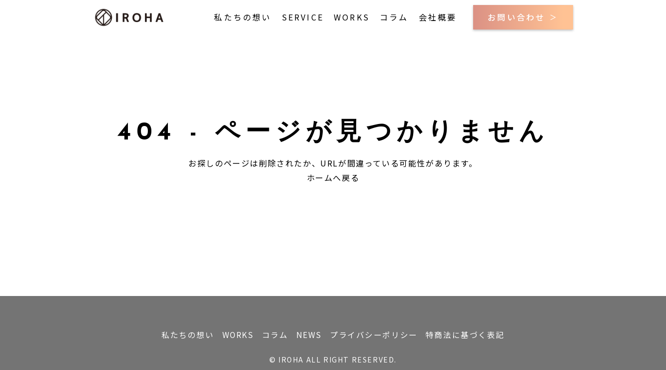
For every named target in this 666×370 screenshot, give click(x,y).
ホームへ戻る (333, 178)
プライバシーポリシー (381, 333)
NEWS (311, 333)
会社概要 (438, 17)
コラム (394, 17)
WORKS (352, 17)
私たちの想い (242, 17)
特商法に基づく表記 (477, 333)
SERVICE (303, 17)
